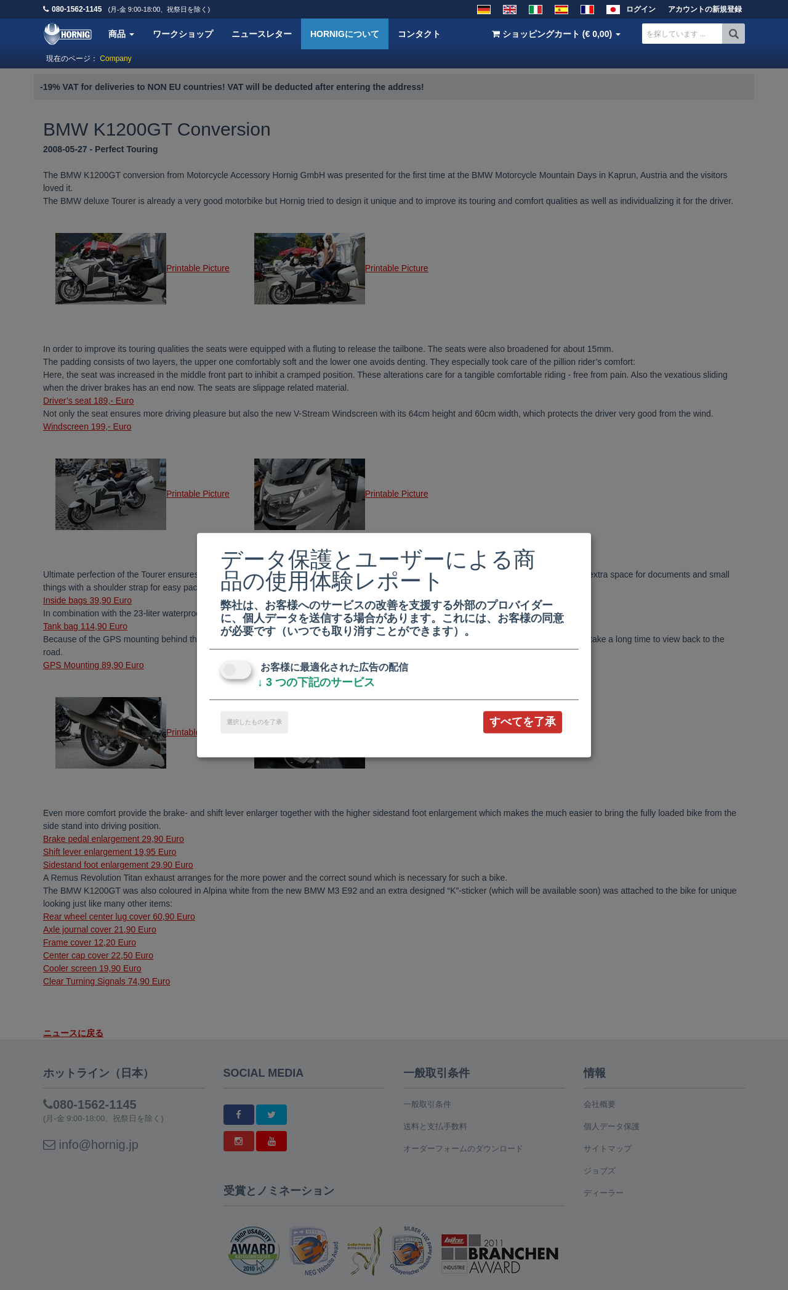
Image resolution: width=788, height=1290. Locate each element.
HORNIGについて (344, 34)
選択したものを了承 (254, 722)
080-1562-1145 (77, 9)
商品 (121, 34)
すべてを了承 (522, 722)
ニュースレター (261, 34)
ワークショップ (183, 34)
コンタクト (419, 34)
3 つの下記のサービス (316, 682)
